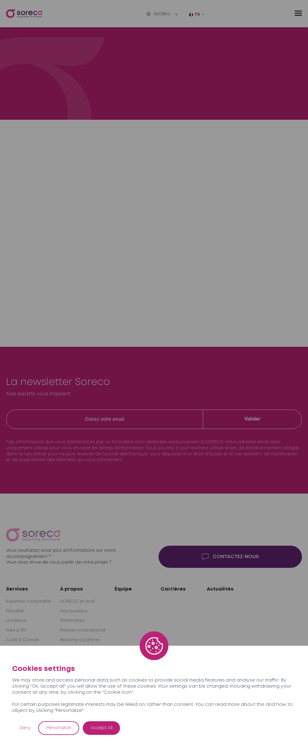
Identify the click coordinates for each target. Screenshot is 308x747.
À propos (71, 589)
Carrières (173, 589)
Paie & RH (16, 630)
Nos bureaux (74, 611)
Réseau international (82, 630)
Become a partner (80, 640)
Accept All (101, 728)
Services (17, 589)
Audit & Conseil (22, 640)
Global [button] (158, 14)
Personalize (58, 728)
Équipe (123, 589)
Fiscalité (15, 611)
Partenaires (72, 620)
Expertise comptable (28, 601)
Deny (25, 728)
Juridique (16, 620)
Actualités (220, 589)
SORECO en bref (77, 601)
